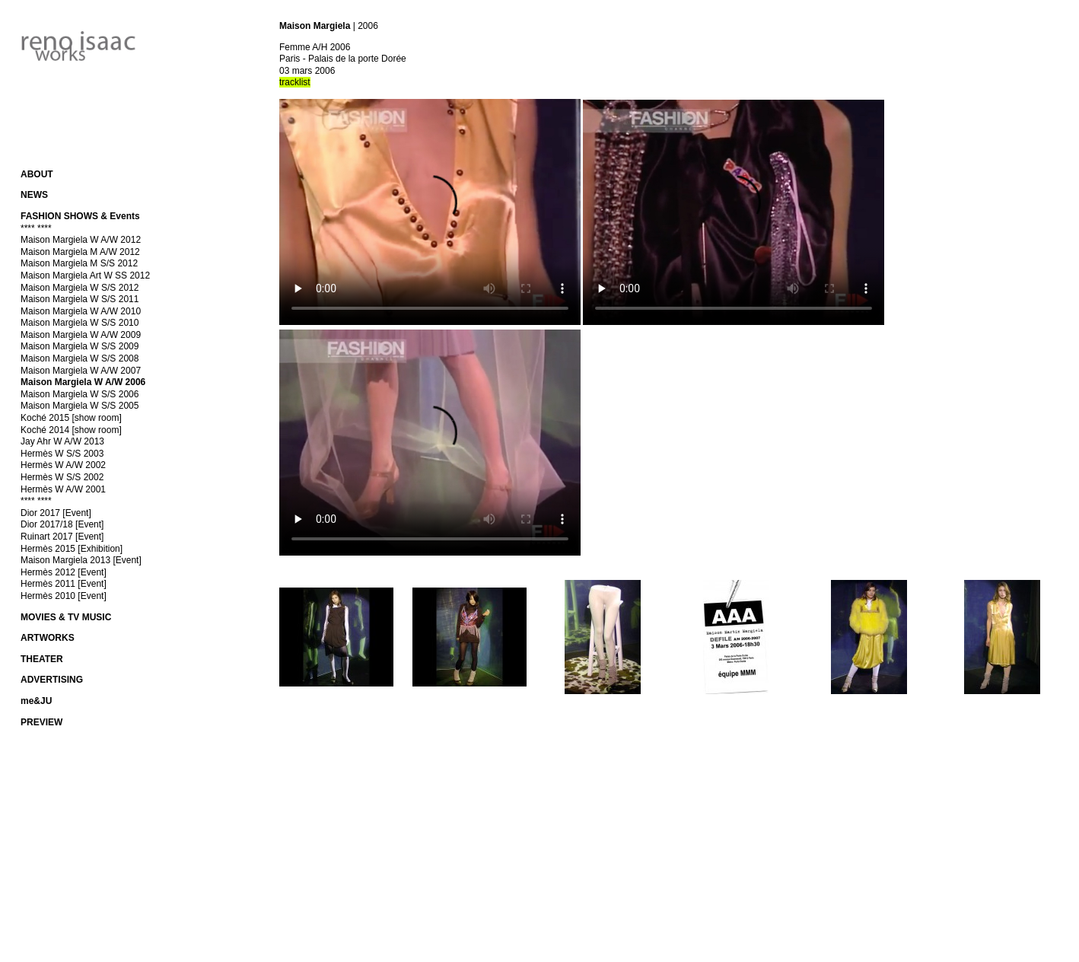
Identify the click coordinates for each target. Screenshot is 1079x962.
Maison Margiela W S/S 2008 (79, 358)
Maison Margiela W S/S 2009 (79, 346)
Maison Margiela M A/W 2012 (80, 252)
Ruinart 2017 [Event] (62, 536)
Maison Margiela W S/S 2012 (79, 287)
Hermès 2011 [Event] (64, 583)
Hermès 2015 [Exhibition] (72, 548)
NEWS (34, 195)
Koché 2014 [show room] (71, 430)
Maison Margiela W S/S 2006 (79, 394)
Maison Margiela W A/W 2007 (81, 370)
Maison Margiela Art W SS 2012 (85, 275)
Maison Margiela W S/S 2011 (79, 299)
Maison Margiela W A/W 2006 (83, 382)
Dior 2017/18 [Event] (62, 524)
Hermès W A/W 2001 (63, 489)
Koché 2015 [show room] (71, 418)
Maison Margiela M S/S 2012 (79, 263)
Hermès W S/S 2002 (62, 477)
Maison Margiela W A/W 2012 (81, 239)
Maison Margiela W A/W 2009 (81, 335)
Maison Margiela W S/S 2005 (79, 405)
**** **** (36, 228)
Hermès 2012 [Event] (64, 572)
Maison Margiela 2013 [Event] (81, 560)
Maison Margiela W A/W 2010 (81, 311)
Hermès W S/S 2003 (62, 453)
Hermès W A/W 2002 (63, 465)
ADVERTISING (52, 679)
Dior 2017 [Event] (56, 513)
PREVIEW (41, 722)
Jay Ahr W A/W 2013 (62, 441)
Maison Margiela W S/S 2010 (79, 322)
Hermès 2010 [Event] (64, 596)
